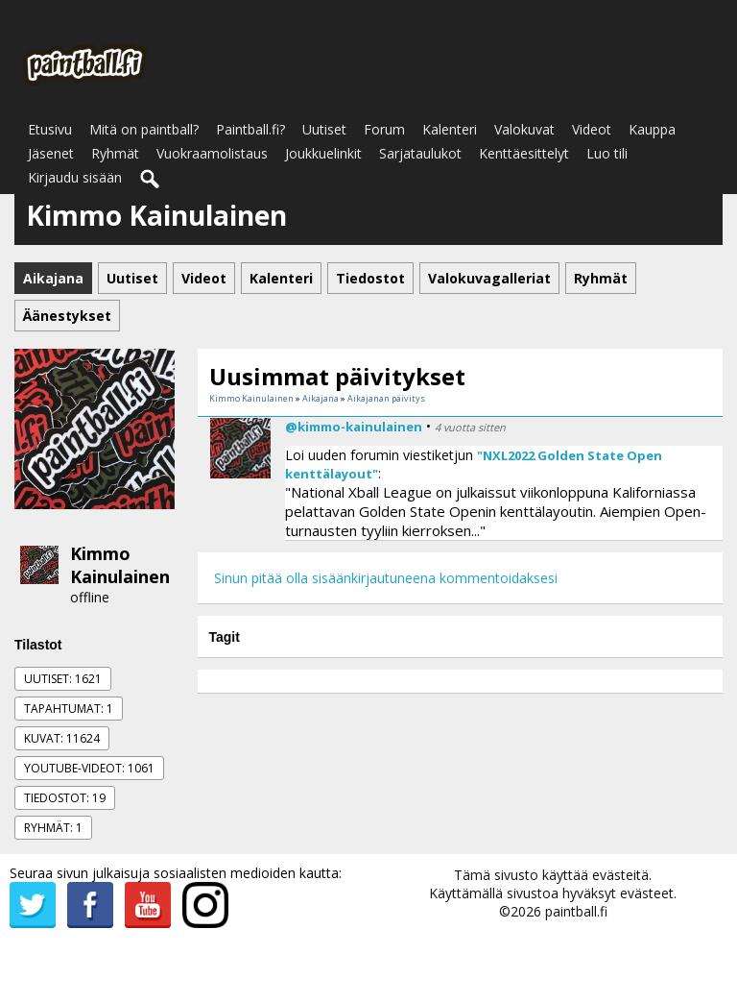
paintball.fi (576, 911)
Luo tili (607, 153)
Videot (591, 129)
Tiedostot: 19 (65, 798)
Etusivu (50, 129)
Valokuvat (524, 129)
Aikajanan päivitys (386, 398)
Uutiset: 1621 (63, 679)
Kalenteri (449, 129)
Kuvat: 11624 (62, 738)
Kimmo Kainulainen (120, 565)
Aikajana (320, 398)
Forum (384, 129)
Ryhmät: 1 (53, 828)
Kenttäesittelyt (524, 153)
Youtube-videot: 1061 (89, 768)
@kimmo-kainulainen (353, 426)
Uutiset (324, 129)
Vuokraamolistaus (212, 153)
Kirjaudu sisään (75, 177)
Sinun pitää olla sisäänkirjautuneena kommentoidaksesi (386, 578)
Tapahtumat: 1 (68, 708)
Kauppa (652, 129)
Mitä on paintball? (144, 129)
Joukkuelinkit (323, 153)
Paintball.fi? (250, 129)
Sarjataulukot (420, 153)
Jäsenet (51, 153)
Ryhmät (115, 153)
